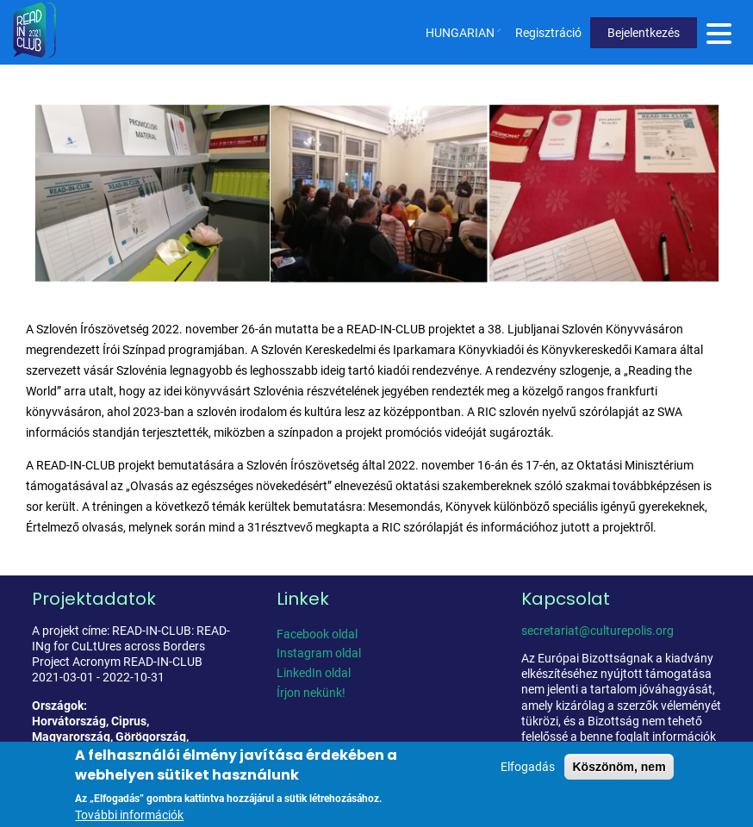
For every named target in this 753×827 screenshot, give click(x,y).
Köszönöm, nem (618, 771)
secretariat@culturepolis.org (597, 630)
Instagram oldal (319, 653)
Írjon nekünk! (311, 693)
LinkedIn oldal (314, 673)
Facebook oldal (317, 634)
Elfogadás (528, 771)
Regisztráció (548, 33)
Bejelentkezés (643, 33)
